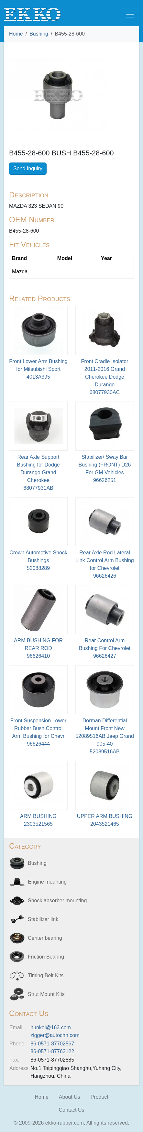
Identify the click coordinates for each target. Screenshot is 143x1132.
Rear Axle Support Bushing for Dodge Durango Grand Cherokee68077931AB (38, 472)
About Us (69, 1097)
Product (99, 1097)
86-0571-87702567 (52, 1043)
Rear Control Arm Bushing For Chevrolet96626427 (104, 648)
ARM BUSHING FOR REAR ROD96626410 (38, 648)
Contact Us (71, 1110)
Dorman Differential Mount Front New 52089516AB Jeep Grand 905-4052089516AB (104, 736)
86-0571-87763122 (52, 1051)
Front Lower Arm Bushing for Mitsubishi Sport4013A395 (38, 369)
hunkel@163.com (50, 1027)
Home (16, 34)
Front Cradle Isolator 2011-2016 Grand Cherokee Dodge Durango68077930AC (104, 377)
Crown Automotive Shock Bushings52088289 (38, 560)
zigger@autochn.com (54, 1035)
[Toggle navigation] (130, 14)
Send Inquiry (27, 168)
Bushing (38, 34)
